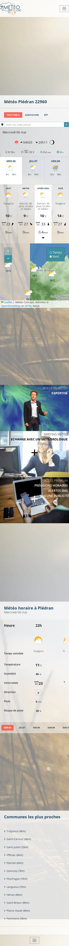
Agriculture (32, 115)
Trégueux (15, 831)
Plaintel (13, 863)
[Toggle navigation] (64, 8)
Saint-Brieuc (16, 902)
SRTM (27, 306)
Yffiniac (13, 855)
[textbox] (37, 124)
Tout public (13, 115)
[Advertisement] (34, 55)
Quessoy (14, 871)
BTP (46, 115)
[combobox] (37, 124)
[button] (8, 267)
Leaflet (6, 302)
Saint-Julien (16, 847)
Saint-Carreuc (17, 839)
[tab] (7, 728)
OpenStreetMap (11, 306)
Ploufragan (15, 879)
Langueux (15, 887)
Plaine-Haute (17, 910)
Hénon (13, 895)
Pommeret (15, 918)
